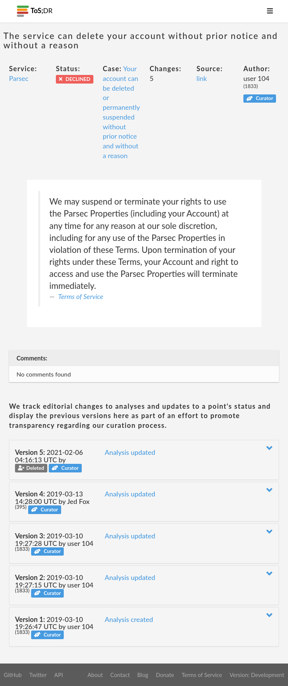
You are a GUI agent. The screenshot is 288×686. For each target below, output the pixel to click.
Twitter (38, 674)
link (201, 78)
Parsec (18, 78)
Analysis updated (130, 452)
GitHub (13, 674)
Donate (165, 674)
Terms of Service (80, 296)
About (95, 674)
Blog (142, 674)
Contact (120, 674)
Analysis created (129, 619)
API (58, 674)
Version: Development (257, 674)
